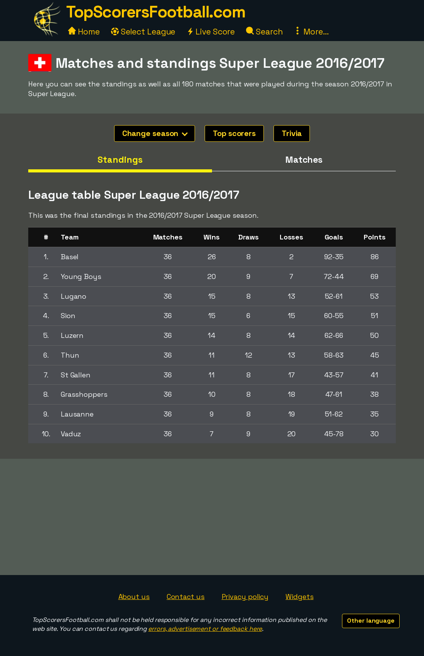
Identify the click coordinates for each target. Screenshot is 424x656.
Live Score (210, 31)
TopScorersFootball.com (155, 12)
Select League (143, 31)
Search (264, 31)
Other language (371, 620)
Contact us (186, 596)
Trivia (292, 133)
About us (134, 596)
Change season (155, 133)
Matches (304, 159)
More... (311, 31)
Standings (119, 159)
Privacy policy (245, 596)
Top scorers (234, 133)
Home (84, 31)
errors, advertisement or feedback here (205, 629)
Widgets (299, 596)
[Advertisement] (212, 517)
